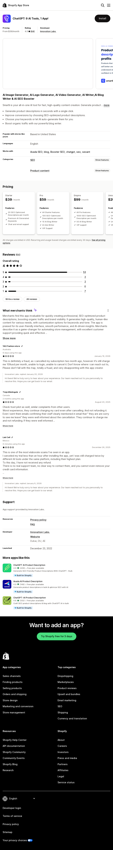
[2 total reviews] (85, 277)
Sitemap (7, 832)
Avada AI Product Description (27, 581)
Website (35, 536)
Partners (63, 764)
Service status (66, 782)
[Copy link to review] (22, 346)
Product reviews (67, 688)
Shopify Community (14, 752)
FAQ (32, 524)
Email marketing (67, 700)
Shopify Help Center (14, 740)
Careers (62, 745)
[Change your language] (22, 798)
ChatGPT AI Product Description (29, 565)
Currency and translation (72, 718)
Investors (63, 752)
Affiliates (63, 770)
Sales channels (12, 676)
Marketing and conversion (18, 706)
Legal (61, 776)
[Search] (102, 5)
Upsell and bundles (69, 694)
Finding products (12, 682)
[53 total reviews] (84, 272)
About (61, 740)
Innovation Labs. (48, 31)
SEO (32, 160)
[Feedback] (108, 310)
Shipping (63, 712)
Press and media (67, 758)
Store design (10, 700)
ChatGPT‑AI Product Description (29, 597)
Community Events (14, 758)
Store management (14, 712)
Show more (9, 338)
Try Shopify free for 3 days (56, 636)
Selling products (12, 688)
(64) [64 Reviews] (33, 31)
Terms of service (12, 816)
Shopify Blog (10, 764)
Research (8, 770)
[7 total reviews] (85, 291)
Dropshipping (65, 676)
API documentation (14, 745)
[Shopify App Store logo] (16, 5)
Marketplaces (66, 682)
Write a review (12, 299)
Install (102, 18)
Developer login (12, 808)
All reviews (31, 299)
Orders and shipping (14, 694)
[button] (56, 570)
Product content (39, 170)
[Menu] (108, 5)
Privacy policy (38, 519)
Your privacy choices (15, 840)
